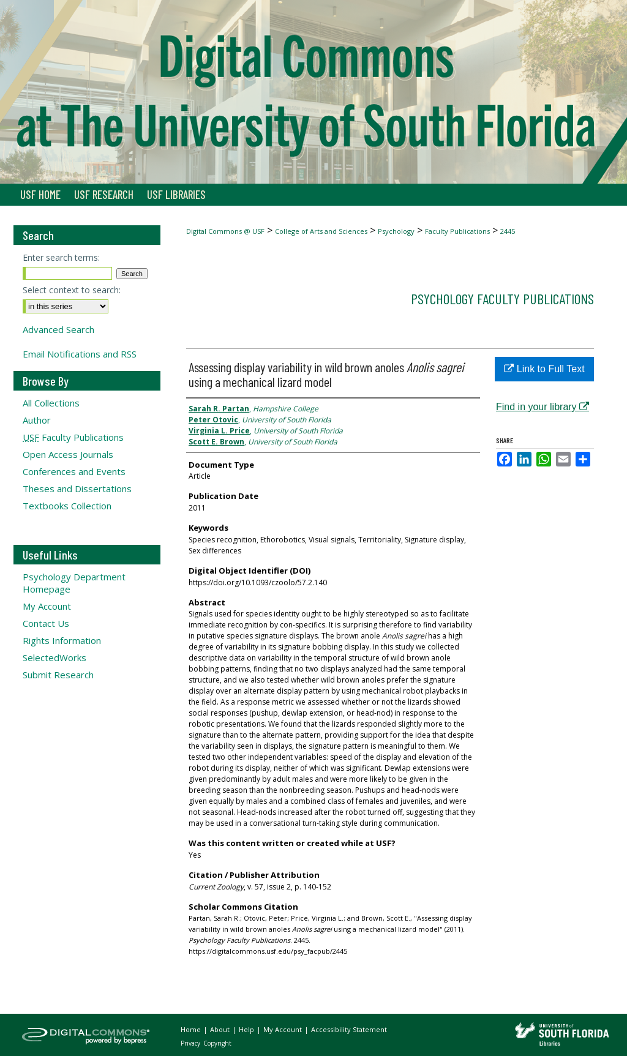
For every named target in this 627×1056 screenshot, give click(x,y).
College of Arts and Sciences (321, 231)
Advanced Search (58, 329)
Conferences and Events (74, 471)
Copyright (217, 1043)
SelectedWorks (54, 657)
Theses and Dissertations (77, 488)
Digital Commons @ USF (225, 231)
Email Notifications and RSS (80, 354)
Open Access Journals (68, 454)
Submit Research (58, 674)
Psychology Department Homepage (74, 583)
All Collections (51, 403)
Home (192, 1029)
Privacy (191, 1043)
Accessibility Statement (349, 1029)
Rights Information (62, 640)
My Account (47, 606)
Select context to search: (72, 290)
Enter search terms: (61, 257)
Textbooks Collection (67, 506)
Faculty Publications (457, 231)
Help (247, 1029)
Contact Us (46, 623)
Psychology (396, 231)
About (220, 1029)
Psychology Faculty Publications (502, 298)
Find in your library (542, 407)
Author (37, 420)
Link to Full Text (544, 369)
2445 (507, 231)
